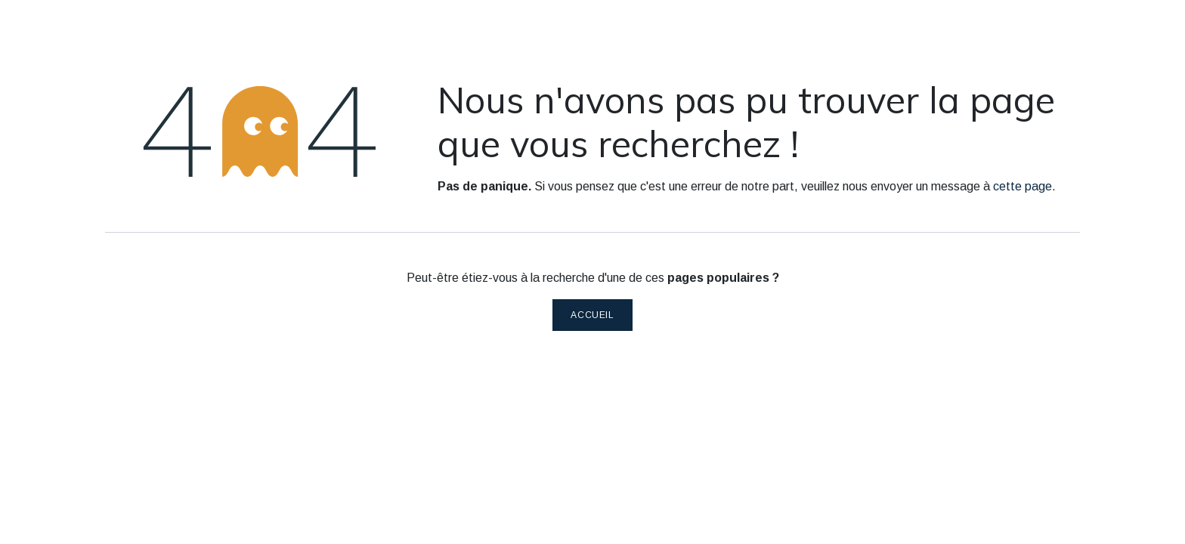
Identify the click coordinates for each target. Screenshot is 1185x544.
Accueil (592, 315)
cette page (1022, 186)
